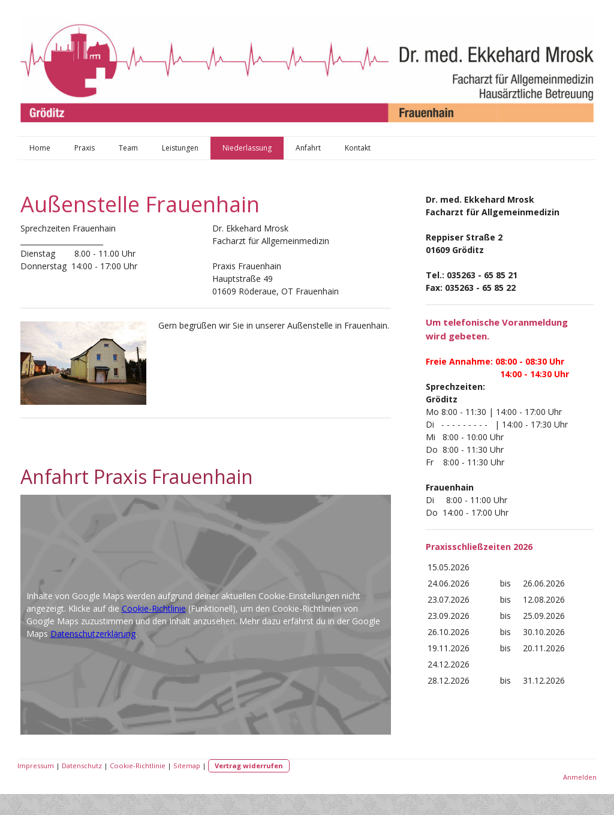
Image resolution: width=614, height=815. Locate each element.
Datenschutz (82, 765)
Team (128, 148)
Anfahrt (308, 148)
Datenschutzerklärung (93, 633)
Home (39, 148)
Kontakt (358, 148)
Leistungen (180, 148)
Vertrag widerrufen (249, 765)
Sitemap (186, 765)
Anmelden (580, 776)
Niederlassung (247, 148)
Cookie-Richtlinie (154, 608)
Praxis (84, 148)
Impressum (35, 765)
